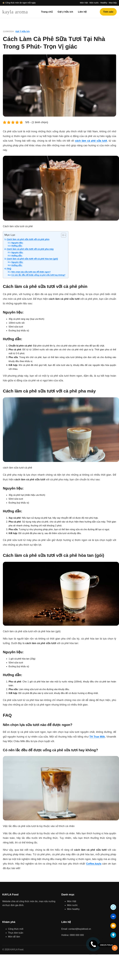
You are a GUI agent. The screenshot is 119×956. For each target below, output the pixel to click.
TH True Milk (97, 736)
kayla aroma (15, 11)
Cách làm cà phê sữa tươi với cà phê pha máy (30, 249)
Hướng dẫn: (16, 246)
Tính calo (108, 12)
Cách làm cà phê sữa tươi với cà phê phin (28, 239)
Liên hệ (82, 11)
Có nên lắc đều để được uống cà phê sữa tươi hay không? (38, 275)
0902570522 (105, 945)
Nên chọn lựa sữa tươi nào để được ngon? (31, 272)
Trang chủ (47, 11)
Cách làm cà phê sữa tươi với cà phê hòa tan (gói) (32, 258)
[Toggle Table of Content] (62, 235)
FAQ (9, 268)
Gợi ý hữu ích (65, 11)
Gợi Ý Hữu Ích (22, 31)
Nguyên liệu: (17, 243)
